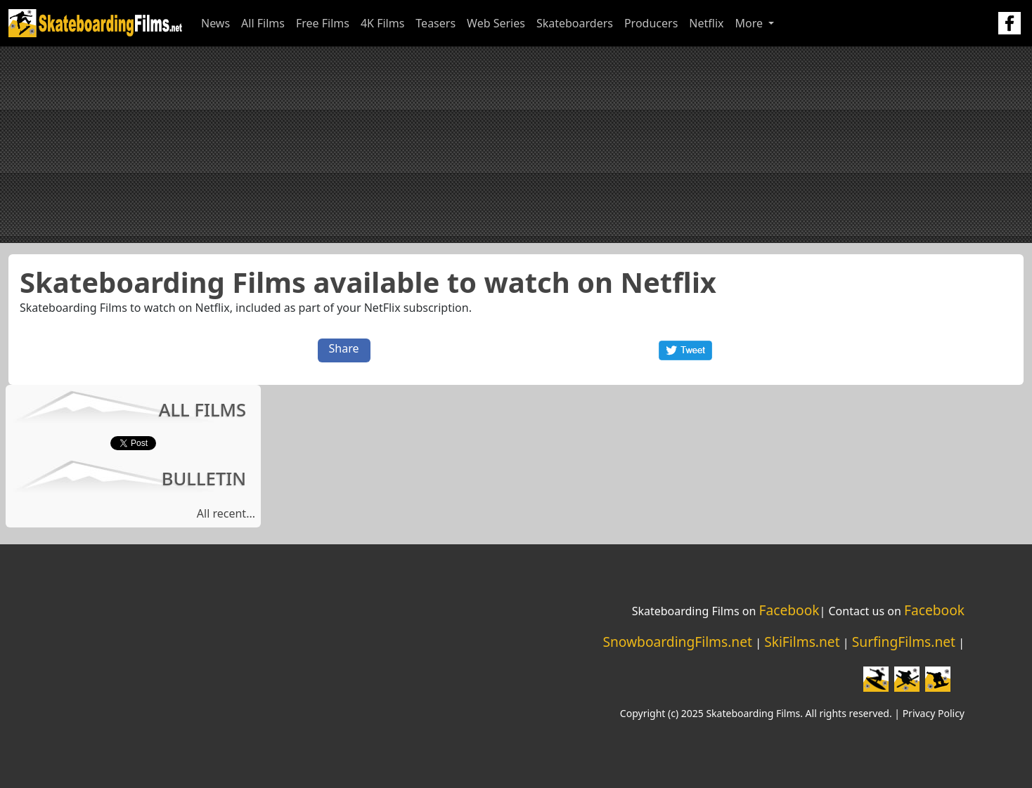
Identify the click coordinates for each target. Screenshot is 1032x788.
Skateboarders (574, 23)
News (215, 23)
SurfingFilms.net (903, 641)
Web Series (496, 23)
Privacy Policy (934, 713)
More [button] (750, 23)
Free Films (322, 23)
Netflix (706, 23)
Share (344, 348)
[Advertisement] (516, 144)
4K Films (382, 23)
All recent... (226, 513)
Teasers (435, 23)
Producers (651, 23)
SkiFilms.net (801, 641)
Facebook (789, 609)
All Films (263, 23)
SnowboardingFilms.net (677, 641)
